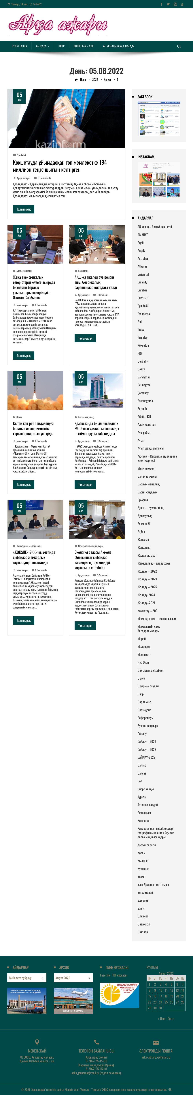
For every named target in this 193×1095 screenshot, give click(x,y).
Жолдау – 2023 (147, 579)
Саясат (142, 773)
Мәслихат (144, 654)
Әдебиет (143, 900)
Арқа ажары (21, 178)
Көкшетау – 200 (147, 610)
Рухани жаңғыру (148, 725)
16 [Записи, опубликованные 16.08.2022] (155, 996)
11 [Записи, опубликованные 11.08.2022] (166, 990)
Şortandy (143, 392)
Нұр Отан (143, 662)
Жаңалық (144, 547)
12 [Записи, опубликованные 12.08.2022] (171, 990)
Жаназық (143, 539)
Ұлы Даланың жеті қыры (153, 884)
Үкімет (142, 876)
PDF (140, 353)
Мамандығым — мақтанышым (157, 618)
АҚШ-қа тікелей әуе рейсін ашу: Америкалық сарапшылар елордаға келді (96, 282)
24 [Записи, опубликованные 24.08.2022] (160, 1002)
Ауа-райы (144, 432)
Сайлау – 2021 (147, 741)
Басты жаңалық (24, 271)
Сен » (171, 1018)
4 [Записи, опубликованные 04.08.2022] (166, 984)
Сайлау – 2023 (147, 749)
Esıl (140, 321)
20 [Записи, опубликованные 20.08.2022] (177, 996)
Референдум (145, 717)
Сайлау (142, 733)
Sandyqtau (144, 377)
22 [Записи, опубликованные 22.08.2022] (149, 1002)
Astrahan (143, 258)
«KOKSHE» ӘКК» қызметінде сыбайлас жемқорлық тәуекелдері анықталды (34, 557)
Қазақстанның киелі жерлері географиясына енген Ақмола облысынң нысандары (156, 832)
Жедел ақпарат (147, 555)
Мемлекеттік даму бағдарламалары (149, 628)
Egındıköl (143, 305)
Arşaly (141, 250)
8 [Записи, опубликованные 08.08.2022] (149, 990)
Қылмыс (22, 155)
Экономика (144, 812)
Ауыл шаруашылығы (151, 448)
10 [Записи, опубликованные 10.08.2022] (160, 990)
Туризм (142, 796)
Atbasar (142, 266)
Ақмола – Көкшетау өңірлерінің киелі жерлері (157, 458)
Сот (140, 781)
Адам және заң (147, 424)
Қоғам (141, 852)
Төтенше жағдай (148, 804)
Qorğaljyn (143, 361)
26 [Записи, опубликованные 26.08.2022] (171, 1002)
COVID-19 (143, 297)
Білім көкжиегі (146, 468)
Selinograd (144, 384)
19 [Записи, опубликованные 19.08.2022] (171, 996)
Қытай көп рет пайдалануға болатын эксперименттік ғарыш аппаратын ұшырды (33, 428)
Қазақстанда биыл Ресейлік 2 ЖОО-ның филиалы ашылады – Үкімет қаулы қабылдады (97, 428)
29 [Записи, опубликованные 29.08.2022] (149, 1007)
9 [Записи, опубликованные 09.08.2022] (155, 990)
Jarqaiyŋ (142, 337)
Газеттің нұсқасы (113, 975)
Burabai (142, 290)
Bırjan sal (143, 274)
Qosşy (141, 369)
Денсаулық (145, 515)
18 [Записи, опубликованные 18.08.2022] (166, 996)
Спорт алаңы (146, 789)
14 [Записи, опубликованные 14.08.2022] (182, 990)
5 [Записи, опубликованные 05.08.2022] (172, 984)
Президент (144, 709)
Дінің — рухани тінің (151, 507)
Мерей (142, 638)
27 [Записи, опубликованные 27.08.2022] (177, 1002)
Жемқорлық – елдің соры (28, 546)
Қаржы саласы (147, 845)
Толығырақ (24, 209)
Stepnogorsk (145, 400)
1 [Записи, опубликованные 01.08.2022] (149, 984)
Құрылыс (143, 868)
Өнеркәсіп (144, 924)
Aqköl (141, 242)
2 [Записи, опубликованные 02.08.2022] (155, 984)
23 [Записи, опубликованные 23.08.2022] (155, 1002)
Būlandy (142, 282)
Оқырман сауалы (148, 686)
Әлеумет (143, 916)
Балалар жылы (147, 476)
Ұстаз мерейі (146, 892)
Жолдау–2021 (146, 602)
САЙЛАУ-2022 (146, 757)
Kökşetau (143, 345)
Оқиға (141, 678)
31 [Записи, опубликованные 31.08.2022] (160, 1007)
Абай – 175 (144, 416)
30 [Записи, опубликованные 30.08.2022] (155, 1007)
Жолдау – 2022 (147, 571)
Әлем (19, 417)
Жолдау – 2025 (147, 586)
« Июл (161, 1018)
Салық (142, 765)
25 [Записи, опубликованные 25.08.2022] (166, 1002)
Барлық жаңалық (149, 484)
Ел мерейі (144, 523)
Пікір (141, 694)
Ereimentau (144, 313)
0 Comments (42, 178)
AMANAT (143, 234)
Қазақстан (83, 271)
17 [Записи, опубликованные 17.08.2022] (160, 996)
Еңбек (141, 531)
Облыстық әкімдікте (150, 670)
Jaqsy (141, 329)
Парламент (144, 701)
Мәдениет (144, 646)
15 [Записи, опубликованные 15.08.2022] (149, 996)
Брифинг (143, 499)
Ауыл (141, 440)
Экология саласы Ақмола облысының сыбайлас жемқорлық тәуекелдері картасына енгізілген (93, 559)
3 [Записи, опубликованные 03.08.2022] (160, 984)
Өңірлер (143, 931)
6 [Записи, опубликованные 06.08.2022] (177, 984)
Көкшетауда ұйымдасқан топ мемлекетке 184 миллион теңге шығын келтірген (60, 165)
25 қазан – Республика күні (155, 226)
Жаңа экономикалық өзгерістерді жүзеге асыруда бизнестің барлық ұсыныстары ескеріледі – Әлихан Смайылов (34, 287)
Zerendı (142, 408)
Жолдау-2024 (146, 594)
